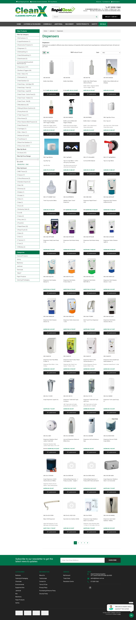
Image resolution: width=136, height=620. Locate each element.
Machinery (20, 263)
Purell (21, 223)
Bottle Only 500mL (68, 81)
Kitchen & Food (23, 135)
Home (19, 24)
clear (27, 164)
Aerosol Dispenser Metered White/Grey (71, 440)
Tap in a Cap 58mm (109, 160)
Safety (19, 259)
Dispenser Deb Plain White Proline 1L (50, 360)
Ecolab (21, 195)
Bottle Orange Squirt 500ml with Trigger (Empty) (50, 121)
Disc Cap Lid (107, 121)
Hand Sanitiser (23, 80)
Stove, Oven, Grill (24, 146)
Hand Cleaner (23, 125)
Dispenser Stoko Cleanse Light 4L (111, 241)
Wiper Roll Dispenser (49, 519)
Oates (21, 216)
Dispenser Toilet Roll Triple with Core (90, 400)
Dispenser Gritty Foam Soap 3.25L (51, 241)
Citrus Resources (24, 178)
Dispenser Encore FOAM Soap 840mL (110, 440)
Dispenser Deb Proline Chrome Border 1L (89, 360)
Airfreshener (23, 38)
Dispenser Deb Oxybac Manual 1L (49, 280)
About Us (98, 1)
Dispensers (23, 67)
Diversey (21, 188)
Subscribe (113, 560)
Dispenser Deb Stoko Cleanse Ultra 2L (109, 320)
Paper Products (21, 276)
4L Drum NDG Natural (89, 160)
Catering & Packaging (23, 280)
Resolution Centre (68, 581)
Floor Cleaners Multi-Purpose (27, 122)
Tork (20, 243)
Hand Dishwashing (24, 55)
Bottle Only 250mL (48, 81)
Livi (20, 212)
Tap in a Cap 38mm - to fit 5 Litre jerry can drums (70, 161)
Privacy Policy (43, 587)
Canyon (21, 175)
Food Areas (22, 139)
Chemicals (20, 269)
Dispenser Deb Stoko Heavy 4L (91, 241)
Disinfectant (22, 58)
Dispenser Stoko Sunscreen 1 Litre (71, 320)
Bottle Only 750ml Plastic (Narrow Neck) (90, 82)
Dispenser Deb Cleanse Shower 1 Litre (110, 280)
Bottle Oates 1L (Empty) (89, 121)
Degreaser (22, 48)
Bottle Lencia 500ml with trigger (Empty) (70, 121)
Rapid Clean (23, 226)
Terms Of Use (43, 584)
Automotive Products (25, 45)
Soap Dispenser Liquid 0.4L (50, 399)
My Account (66, 575)
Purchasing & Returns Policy (47, 590)
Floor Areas (22, 118)
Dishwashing (23, 52)
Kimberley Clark (23, 209)
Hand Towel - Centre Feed (26, 94)
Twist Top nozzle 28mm (50, 200)
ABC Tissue (22, 171)
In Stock (22, 152)
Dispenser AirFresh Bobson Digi (91, 440)
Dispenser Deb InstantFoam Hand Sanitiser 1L (111, 360)
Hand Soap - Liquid (24, 91)
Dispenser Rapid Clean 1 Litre (90, 201)
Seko (20, 233)
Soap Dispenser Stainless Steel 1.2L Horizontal (111, 479)
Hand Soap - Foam (24, 87)
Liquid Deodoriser (24, 41)
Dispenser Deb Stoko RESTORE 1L (89, 280)
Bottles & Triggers (24, 70)
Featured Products (22, 256)
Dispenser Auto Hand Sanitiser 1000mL (109, 519)
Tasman (21, 240)
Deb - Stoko (23, 74)
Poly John (22, 219)
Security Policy (43, 593)
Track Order (66, 578)
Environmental (19, 584)
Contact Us (106, 1)
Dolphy (21, 192)
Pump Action (23, 111)
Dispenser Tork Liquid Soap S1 (111, 400)
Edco (20, 199)
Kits (16, 593)
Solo (20, 236)
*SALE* (19, 273)
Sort (97, 52)
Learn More (51, 94)
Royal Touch (22, 230)
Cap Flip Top (46, 160)
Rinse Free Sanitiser (25, 142)
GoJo (20, 206)
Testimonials (43, 578)
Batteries (18, 575)
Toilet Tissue (23, 115)
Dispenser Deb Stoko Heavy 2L (71, 241)
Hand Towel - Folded (25, 98)
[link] (90, 587)
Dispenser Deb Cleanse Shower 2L (50, 320)
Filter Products (22, 31)
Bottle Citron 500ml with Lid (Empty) (111, 82)
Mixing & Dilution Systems (26, 108)
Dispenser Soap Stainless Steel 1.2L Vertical (90, 519)
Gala (20, 202)
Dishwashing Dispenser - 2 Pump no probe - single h (70, 479)
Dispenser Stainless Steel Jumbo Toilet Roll (50, 440)
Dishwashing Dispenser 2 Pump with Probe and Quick (91, 479)
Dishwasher (22, 77)
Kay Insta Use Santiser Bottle (71, 519)
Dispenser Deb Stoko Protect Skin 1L (69, 280)
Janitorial (19, 266)
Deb (20, 185)
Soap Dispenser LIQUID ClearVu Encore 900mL (49, 479)
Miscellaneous (23, 104)
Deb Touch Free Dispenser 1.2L (90, 320)
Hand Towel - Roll (24, 101)
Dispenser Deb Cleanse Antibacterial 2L (110, 201)
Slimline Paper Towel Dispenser (69, 201)
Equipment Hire (19, 587)
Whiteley (21, 247)
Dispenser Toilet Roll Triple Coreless (70, 400)
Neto (119, 614)
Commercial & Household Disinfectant (25, 62)
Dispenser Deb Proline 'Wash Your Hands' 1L (71, 360)
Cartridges (22, 128)
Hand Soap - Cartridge (26, 84)
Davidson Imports (24, 182)
